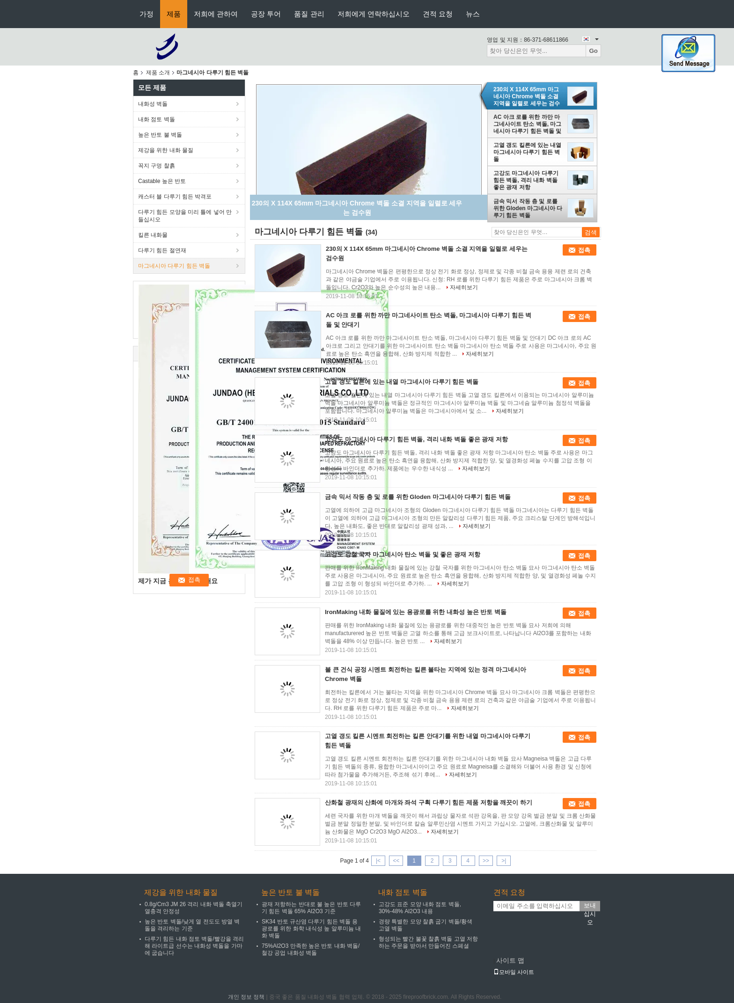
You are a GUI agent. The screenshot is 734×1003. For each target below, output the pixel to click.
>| (503, 860)
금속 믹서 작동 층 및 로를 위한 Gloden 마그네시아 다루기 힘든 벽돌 (527, 208)
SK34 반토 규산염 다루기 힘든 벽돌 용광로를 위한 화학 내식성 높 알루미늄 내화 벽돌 (311, 928)
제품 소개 (158, 72)
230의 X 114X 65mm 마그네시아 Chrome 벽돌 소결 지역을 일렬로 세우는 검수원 (526, 96)
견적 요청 (438, 14)
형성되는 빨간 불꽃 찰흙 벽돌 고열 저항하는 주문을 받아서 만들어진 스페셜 (428, 942)
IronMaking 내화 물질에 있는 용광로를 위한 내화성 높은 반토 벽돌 (415, 611)
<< (396, 860)
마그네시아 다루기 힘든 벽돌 (174, 266)
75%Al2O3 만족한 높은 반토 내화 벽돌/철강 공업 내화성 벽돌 (311, 949)
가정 (146, 14)
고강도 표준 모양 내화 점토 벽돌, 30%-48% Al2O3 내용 (420, 908)
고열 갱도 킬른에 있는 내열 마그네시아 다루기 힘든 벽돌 (527, 152)
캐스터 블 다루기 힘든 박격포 (175, 196)
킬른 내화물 (153, 235)
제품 (174, 14)
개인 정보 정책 (246, 997)
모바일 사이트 (513, 972)
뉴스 (473, 14)
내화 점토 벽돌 (156, 119)
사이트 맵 (510, 960)
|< (378, 860)
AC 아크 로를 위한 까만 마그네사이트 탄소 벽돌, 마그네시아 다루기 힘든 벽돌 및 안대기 (527, 124)
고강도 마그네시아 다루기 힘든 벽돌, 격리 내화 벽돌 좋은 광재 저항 (525, 180)
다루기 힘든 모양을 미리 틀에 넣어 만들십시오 (185, 216)
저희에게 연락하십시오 (374, 14)
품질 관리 (309, 14)
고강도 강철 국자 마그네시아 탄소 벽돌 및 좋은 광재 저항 (402, 554)
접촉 (584, 250)
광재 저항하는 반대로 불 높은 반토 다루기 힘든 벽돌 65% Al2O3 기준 (311, 908)
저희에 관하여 (216, 14)
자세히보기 (464, 287)
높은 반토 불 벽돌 (160, 135)
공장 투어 (266, 14)
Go (593, 50)
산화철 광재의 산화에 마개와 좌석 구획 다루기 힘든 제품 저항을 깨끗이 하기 (428, 802)
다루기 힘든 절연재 (162, 250)
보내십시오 (590, 906)
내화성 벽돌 (153, 104)
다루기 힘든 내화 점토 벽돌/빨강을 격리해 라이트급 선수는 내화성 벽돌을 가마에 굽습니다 (194, 946)
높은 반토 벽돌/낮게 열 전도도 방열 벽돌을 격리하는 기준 (192, 925)
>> (486, 860)
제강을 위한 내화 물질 (165, 150)
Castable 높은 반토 (162, 181)
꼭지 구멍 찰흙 (156, 165)
